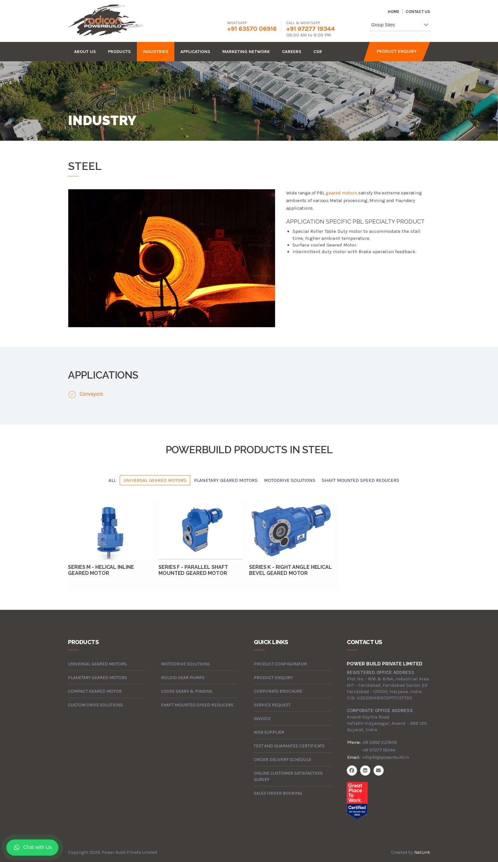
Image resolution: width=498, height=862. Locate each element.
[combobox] (400, 26)
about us (85, 51)
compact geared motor (95, 691)
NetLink (422, 852)
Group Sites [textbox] (383, 24)
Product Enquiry (397, 51)
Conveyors (91, 393)
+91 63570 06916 (252, 28)
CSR (317, 51)
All (112, 480)
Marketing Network (246, 51)
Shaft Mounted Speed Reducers (360, 480)
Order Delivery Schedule (282, 759)
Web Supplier (269, 732)
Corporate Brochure (278, 691)
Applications (195, 51)
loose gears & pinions (186, 691)
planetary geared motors (226, 480)
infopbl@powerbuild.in (385, 757)
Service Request (272, 705)
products (119, 51)
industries (155, 51)
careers (291, 51)
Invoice (262, 718)
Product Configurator (280, 664)
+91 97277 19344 (310, 28)
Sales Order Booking (278, 793)
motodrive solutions (289, 480)
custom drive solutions (95, 705)
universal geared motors (155, 480)
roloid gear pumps (183, 677)
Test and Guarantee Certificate (289, 746)
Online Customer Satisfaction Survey (288, 776)
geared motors (341, 193)
